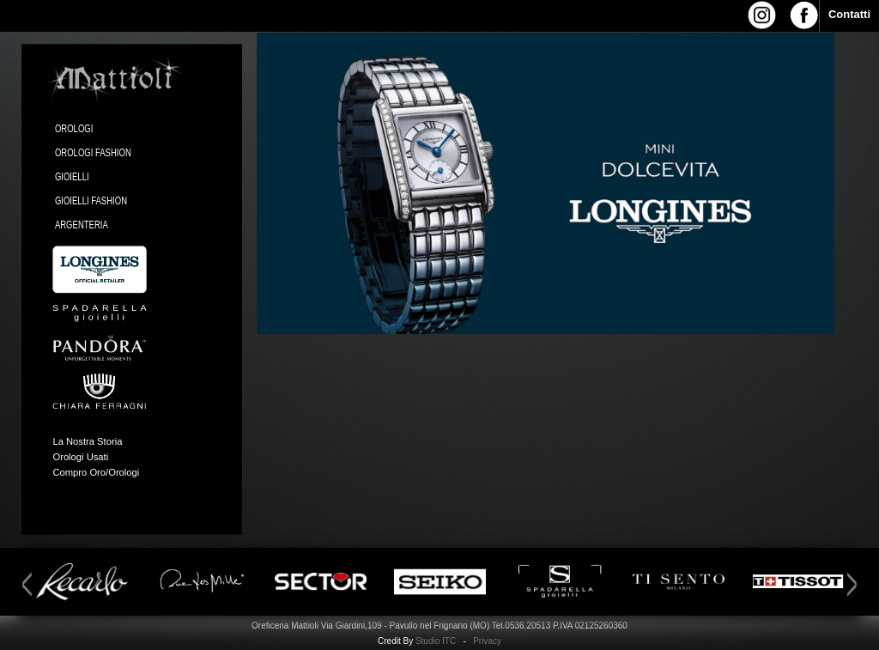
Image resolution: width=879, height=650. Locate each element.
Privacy (487, 641)
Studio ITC (435, 641)
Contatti (849, 14)
